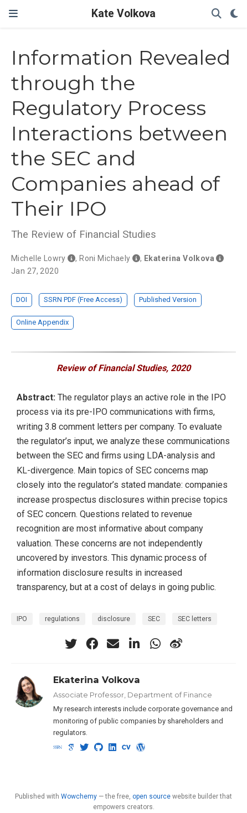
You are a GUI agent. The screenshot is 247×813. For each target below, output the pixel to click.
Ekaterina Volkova (96, 679)
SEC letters (195, 619)
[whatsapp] (155, 643)
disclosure (113, 619)
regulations (62, 619)
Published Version (168, 299)
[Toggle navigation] (13, 13)
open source (151, 796)
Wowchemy (79, 796)
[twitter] (71, 643)
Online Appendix (42, 322)
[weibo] (176, 643)
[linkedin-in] (134, 643)
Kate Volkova (123, 13)
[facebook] (92, 643)
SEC (154, 619)
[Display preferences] (234, 14)
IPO (22, 619)
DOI (21, 299)
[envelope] (113, 643)
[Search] (217, 14)
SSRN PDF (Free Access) (83, 299)
